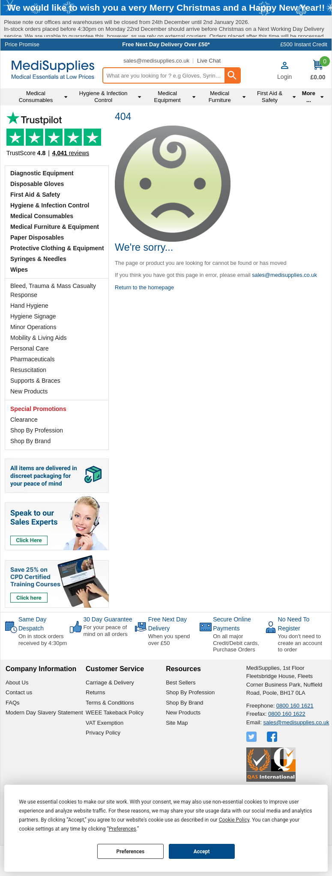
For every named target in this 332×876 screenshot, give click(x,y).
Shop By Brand (30, 471)
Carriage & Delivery (110, 713)
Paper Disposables (37, 268)
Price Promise (22, 75)
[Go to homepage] (53, 100)
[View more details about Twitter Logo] (252, 768)
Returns (95, 723)
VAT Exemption (104, 753)
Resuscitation (28, 400)
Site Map (177, 753)
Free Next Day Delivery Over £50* (166, 75)
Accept (202, 852)
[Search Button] (232, 106)
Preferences (131, 852)
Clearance (24, 450)
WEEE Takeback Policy (115, 743)
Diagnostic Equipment (42, 204)
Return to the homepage (144, 318)
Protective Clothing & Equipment (57, 279)
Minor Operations (33, 357)
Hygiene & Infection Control (49, 236)
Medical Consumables (41, 246)
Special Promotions (38, 439)
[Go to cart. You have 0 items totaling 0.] (318, 101)
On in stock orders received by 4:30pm (42, 670)
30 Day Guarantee (107, 650)
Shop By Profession (36, 461)
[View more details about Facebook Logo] (273, 768)
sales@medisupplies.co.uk (156, 91)
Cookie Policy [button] (234, 820)
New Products (29, 422)
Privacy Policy (103, 763)
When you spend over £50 (169, 670)
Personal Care (29, 379)
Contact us (19, 723)
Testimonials (57, 167)
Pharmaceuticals (32, 390)
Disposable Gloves (37, 214)
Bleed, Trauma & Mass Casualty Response (53, 321)
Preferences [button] (122, 829)
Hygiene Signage (33, 347)
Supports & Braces (35, 411)
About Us (17, 713)
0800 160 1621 (295, 736)
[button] (284, 101)
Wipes (19, 300)
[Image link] (57, 612)
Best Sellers (180, 713)
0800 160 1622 (286, 744)
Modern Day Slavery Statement (44, 743)
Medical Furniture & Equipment (54, 257)
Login (284, 107)
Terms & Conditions (110, 733)
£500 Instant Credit (303, 75)
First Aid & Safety (35, 225)
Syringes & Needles (38, 289)
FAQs (13, 733)
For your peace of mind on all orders (105, 661)
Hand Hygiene (29, 336)
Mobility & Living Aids (38, 368)
